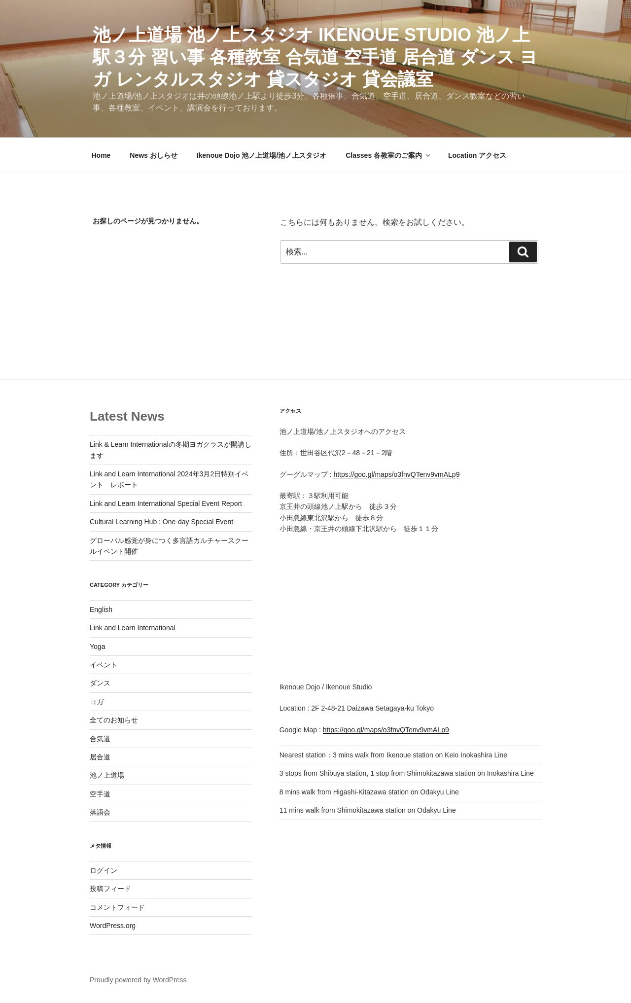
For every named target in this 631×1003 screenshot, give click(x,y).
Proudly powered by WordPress (138, 980)
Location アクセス (477, 155)
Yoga (97, 646)
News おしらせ (153, 155)
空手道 (100, 794)
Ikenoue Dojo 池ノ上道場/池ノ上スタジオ (262, 155)
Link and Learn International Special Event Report (166, 503)
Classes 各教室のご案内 (388, 155)
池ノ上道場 (107, 775)
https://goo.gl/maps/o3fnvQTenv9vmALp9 (396, 474)
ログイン (103, 870)
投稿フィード (110, 889)
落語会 (100, 812)
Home (101, 155)
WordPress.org (113, 926)
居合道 (100, 757)
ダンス (100, 683)
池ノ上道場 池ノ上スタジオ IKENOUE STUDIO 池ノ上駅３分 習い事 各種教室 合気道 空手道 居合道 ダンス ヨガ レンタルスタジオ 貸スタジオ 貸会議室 (315, 57)
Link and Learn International (132, 628)
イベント (103, 665)
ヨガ (97, 702)
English (101, 609)
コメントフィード (117, 907)
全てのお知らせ (114, 720)
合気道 (100, 739)
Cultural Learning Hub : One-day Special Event (161, 522)
